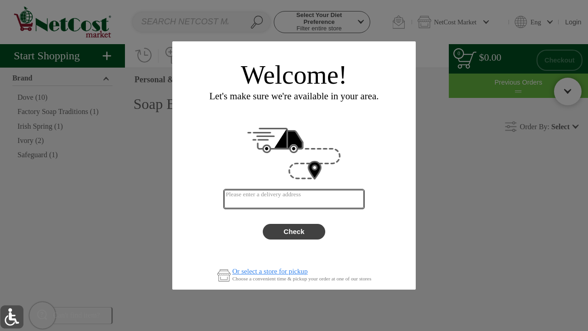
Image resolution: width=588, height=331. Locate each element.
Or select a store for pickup (270, 271)
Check (293, 231)
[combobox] (293, 199)
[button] (11, 317)
